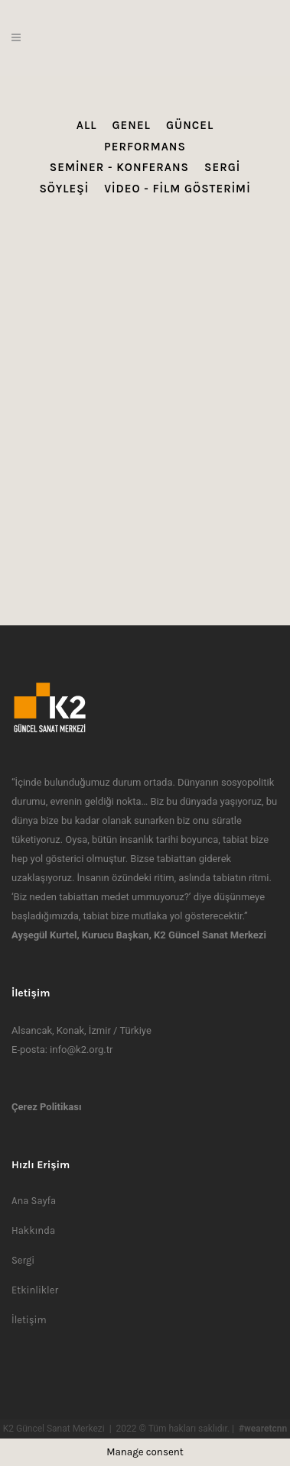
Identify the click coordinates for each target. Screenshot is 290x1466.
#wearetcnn (263, 1428)
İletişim (29, 1320)
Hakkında (33, 1230)
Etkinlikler (34, 1290)
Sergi (22, 1260)
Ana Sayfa (33, 1200)
